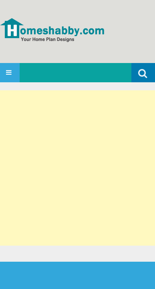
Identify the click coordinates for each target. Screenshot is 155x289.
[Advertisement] (77, 168)
